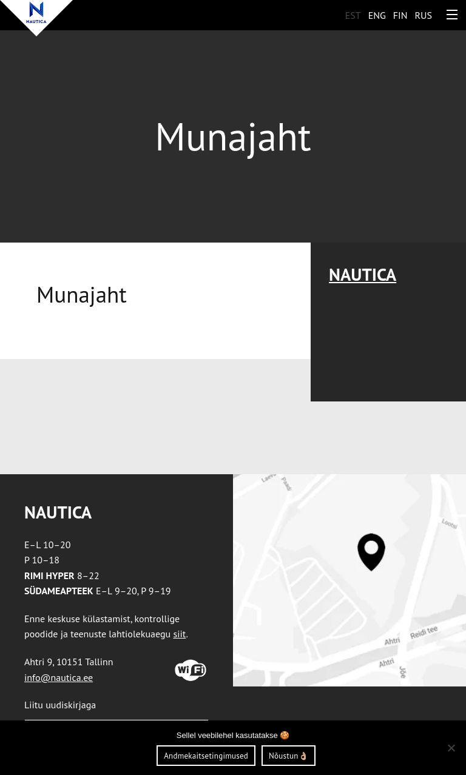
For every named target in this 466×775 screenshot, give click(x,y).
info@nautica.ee (58, 677)
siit (179, 634)
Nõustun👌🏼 (288, 756)
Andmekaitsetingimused (206, 756)
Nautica (362, 274)
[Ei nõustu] (451, 748)
